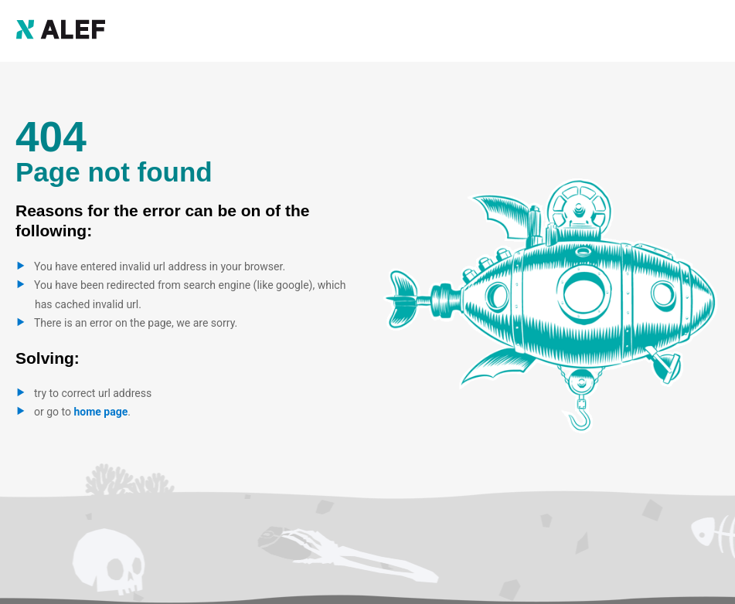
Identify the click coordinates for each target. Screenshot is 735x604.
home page (100, 411)
